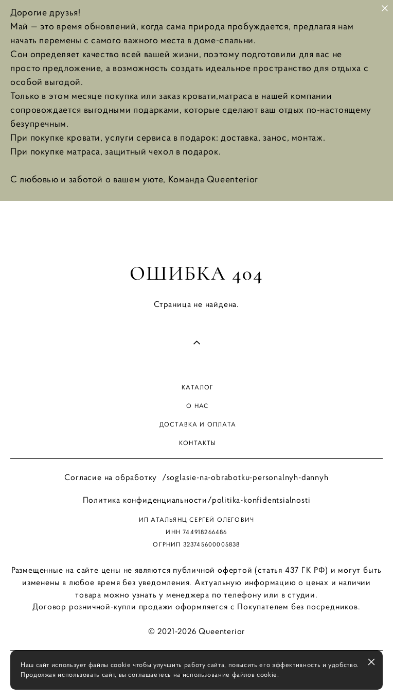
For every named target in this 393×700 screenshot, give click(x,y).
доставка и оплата (197, 424)
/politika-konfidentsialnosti (258, 499)
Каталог (197, 387)
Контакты (198, 443)
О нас (197, 405)
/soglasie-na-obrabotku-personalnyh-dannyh (245, 477)
